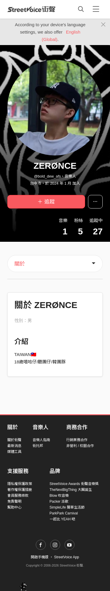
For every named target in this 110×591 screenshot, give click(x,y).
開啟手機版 (39, 557)
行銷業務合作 (76, 440)
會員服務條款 (17, 496)
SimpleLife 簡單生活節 (67, 507)
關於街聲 (14, 440)
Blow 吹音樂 (59, 496)
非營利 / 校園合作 (80, 446)
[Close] (103, 24)
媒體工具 (14, 452)
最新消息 (14, 446)
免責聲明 (14, 501)
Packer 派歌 (59, 501)
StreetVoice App (66, 557)
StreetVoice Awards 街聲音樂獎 (74, 484)
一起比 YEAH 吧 (62, 519)
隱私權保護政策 (19, 484)
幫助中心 (14, 507)
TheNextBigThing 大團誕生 (71, 490)
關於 (19, 264)
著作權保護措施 (19, 490)
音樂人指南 (41, 440)
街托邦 (38, 446)
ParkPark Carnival (64, 513)
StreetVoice (31, 9)
